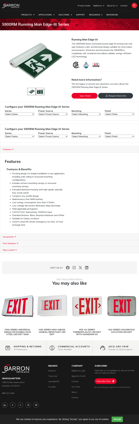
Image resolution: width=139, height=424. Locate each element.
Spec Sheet (85, 95)
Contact (123, 5)
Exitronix (52, 370)
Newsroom (112, 15)
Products (28, 14)
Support (80, 15)
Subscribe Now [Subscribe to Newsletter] (105, 381)
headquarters (11, 378)
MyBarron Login (78, 370)
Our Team (76, 387)
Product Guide (84, 5)
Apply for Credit (78, 376)
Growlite (52, 387)
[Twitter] (80, 267)
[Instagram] (74, 267)
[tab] (69, 149)
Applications (46, 14)
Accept (117, 419)
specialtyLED (53, 381)
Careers (75, 397)
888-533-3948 (8, 393)
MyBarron (98, 5)
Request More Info (116, 95)
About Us (112, 5)
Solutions (65, 14)
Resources (96, 14)
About (74, 392)
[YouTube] (36, 405)
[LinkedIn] (86, 267)
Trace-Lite (52, 376)
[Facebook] (68, 267)
